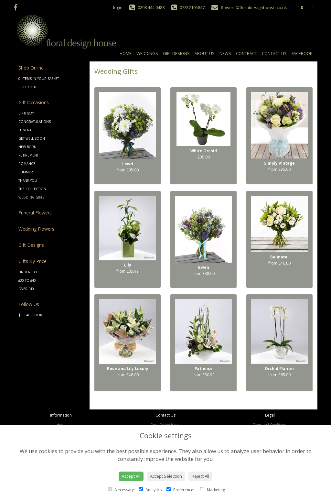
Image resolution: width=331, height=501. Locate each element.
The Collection (32, 189)
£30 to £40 (27, 280)
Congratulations (34, 121)
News (225, 53)
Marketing (212, 490)
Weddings (147, 53)
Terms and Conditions (269, 424)
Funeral (25, 130)
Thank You (27, 180)
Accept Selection (166, 476)
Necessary (121, 490)
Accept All (131, 476)
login (118, 7)
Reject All (200, 476)
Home (126, 53)
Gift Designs (176, 53)
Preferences (180, 490)
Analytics (150, 490)
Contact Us (274, 53)
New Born (27, 147)
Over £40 (26, 289)
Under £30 (27, 272)
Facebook (302, 53)
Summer (25, 172)
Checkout (27, 87)
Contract (246, 53)
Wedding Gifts (31, 197)
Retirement (28, 155)
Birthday (26, 113)
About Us (205, 53)
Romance (26, 163)
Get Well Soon (31, 138)
